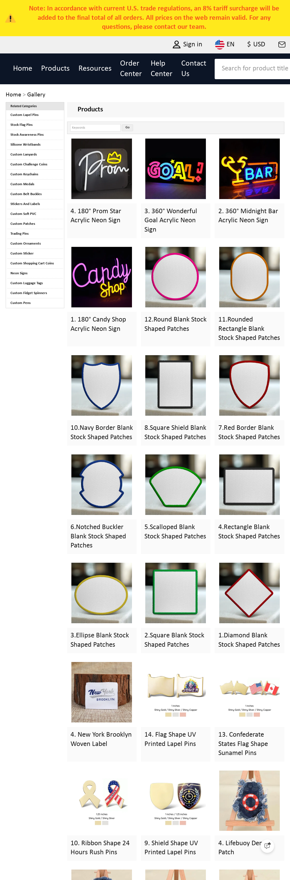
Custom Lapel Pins (24, 115)
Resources (95, 69)
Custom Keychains (24, 174)
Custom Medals (22, 184)
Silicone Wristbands (25, 144)
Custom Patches (22, 224)
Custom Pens (20, 303)
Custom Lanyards (23, 154)
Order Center (131, 69)
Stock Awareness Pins (27, 135)
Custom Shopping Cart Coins (32, 263)
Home (22, 69)
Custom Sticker (22, 253)
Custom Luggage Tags (26, 283)
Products (55, 69)
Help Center (161, 69)
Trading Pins (19, 234)
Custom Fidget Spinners (28, 293)
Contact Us (193, 69)
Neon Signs (18, 273)
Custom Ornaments (25, 243)
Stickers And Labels (25, 204)
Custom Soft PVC (23, 214)
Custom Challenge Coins (28, 164)
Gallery (36, 95)
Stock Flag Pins (21, 125)
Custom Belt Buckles (26, 194)
